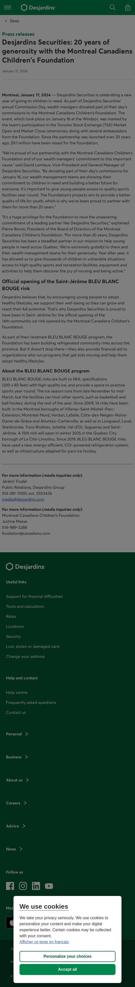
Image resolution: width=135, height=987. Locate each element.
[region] (68, 939)
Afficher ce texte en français (44, 942)
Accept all (67, 969)
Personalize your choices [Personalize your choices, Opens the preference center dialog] (68, 956)
